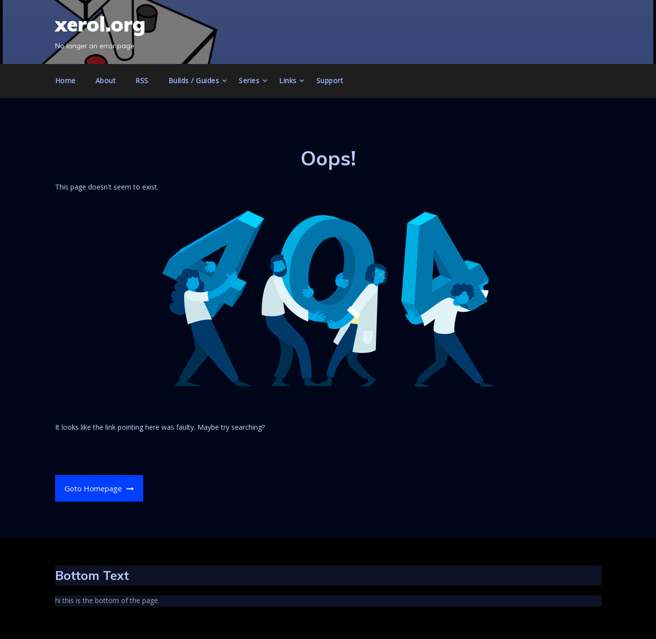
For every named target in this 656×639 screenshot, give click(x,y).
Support (330, 80)
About (105, 80)
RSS (142, 80)
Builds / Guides (193, 80)
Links (288, 80)
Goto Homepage (99, 488)
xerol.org (100, 24)
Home (65, 80)
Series (249, 80)
